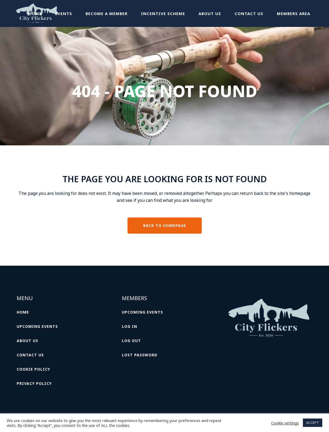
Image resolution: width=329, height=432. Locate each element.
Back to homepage (164, 225)
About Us (27, 340)
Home (23, 312)
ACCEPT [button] (312, 422)
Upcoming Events (37, 326)
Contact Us (30, 354)
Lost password (139, 354)
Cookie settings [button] (285, 422)
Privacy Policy (34, 383)
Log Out (131, 340)
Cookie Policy (33, 369)
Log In (129, 326)
